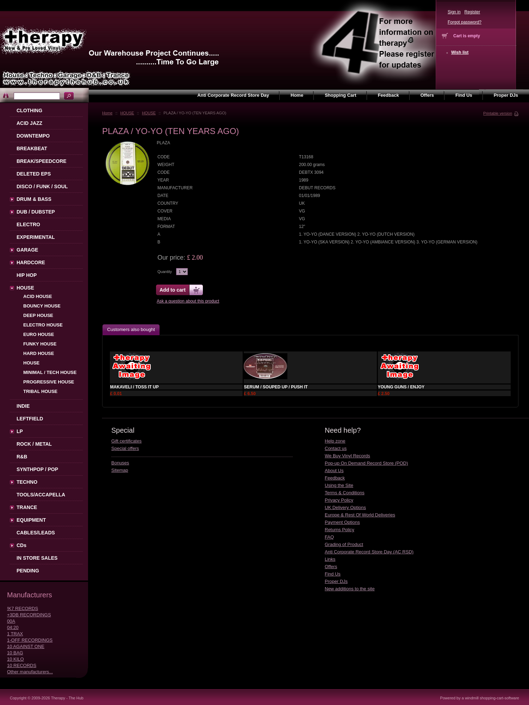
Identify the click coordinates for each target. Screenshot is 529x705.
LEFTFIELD (30, 418)
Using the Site (339, 485)
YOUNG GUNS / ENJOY (401, 387)
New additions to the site (350, 588)
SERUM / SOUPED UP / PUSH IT (275, 387)
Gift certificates (126, 441)
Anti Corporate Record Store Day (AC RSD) (369, 551)
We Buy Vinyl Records (347, 455)
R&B (22, 456)
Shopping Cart (340, 95)
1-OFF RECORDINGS (29, 640)
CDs (21, 545)
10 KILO (15, 659)
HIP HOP (27, 275)
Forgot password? (464, 22)
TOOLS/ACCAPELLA (41, 494)
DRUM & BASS (34, 199)
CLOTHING (29, 110)
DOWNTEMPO (33, 136)
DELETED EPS (34, 174)
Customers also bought (131, 329)
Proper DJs (336, 581)
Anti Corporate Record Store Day (233, 95)
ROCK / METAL (34, 444)
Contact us (336, 448)
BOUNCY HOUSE (42, 306)
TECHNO (27, 482)
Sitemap (119, 470)
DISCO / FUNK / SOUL (42, 186)
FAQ (329, 537)
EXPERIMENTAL (36, 237)
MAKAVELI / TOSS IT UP (134, 387)
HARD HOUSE (38, 353)
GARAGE (27, 250)
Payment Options (342, 522)
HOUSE (127, 113)
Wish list (459, 52)
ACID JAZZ (29, 123)
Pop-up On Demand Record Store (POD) (366, 463)
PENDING (28, 570)
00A (11, 621)
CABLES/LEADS (36, 532)
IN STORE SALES (37, 558)
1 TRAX (15, 633)
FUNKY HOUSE (39, 344)
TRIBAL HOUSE (40, 391)
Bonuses (120, 462)
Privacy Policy (339, 500)
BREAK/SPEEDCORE (42, 161)
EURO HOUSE (38, 334)
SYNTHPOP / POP (37, 469)
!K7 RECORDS (22, 608)
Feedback (335, 478)
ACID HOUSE (37, 296)
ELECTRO (28, 224)
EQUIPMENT (31, 520)
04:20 (13, 627)
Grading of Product (344, 544)
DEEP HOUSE (38, 315)
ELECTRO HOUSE (43, 325)
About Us (334, 470)
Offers (331, 566)
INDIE (23, 406)
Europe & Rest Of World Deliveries (360, 514)
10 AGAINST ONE (25, 646)
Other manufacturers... (30, 671)
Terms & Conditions (345, 492)
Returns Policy (339, 529)
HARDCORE (31, 262)
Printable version (497, 113)
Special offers (125, 448)
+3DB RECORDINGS (29, 614)
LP (20, 431)
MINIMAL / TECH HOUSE (49, 372)
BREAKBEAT (32, 148)
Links (330, 559)
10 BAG (15, 652)
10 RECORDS (21, 665)
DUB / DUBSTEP (36, 212)
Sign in (454, 11)
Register (472, 11)
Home (107, 113)
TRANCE (27, 507)
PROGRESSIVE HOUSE (48, 382)
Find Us (333, 574)
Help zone (335, 441)
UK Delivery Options (345, 507)
